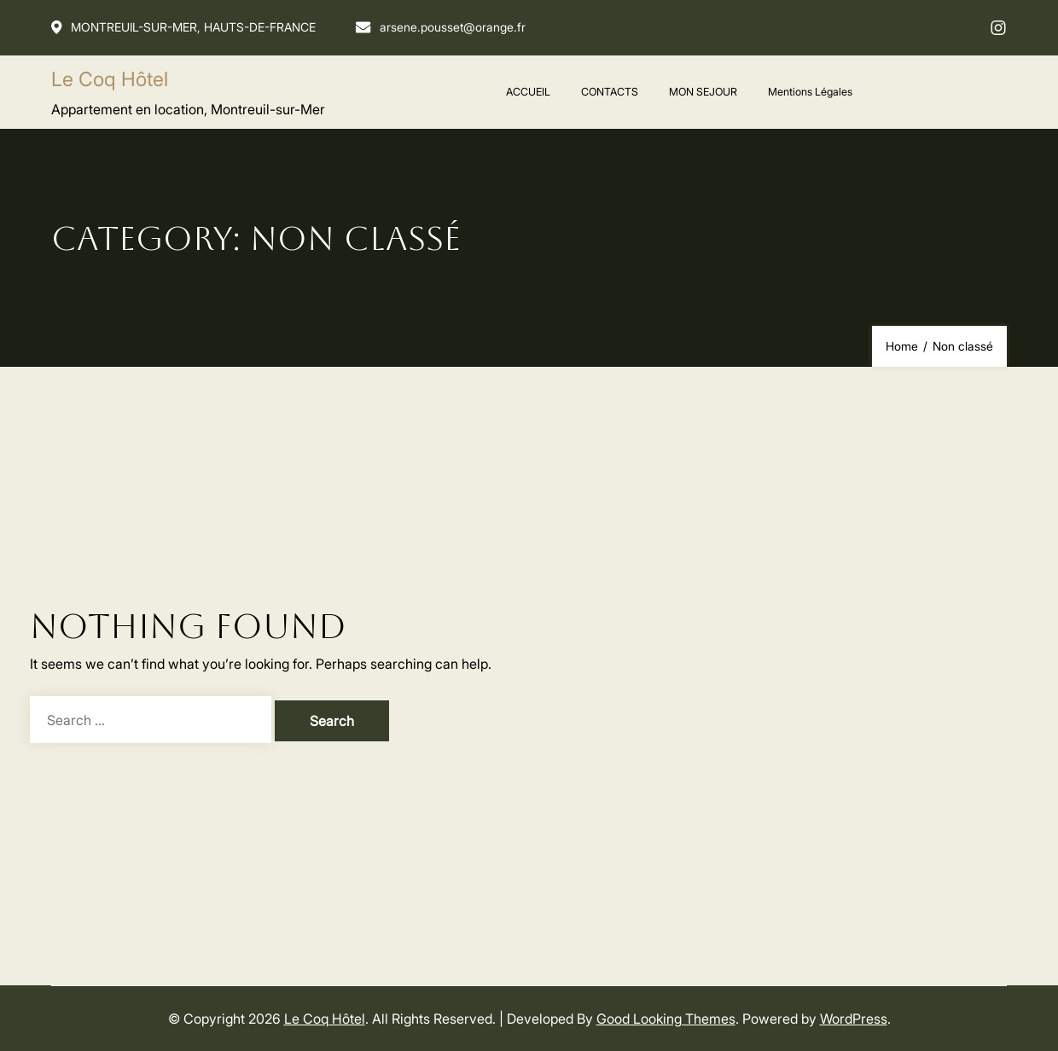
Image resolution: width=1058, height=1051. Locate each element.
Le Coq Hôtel (109, 78)
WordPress (853, 1017)
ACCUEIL (528, 90)
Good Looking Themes (665, 1017)
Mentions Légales (810, 90)
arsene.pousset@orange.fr (443, 27)
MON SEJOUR (703, 90)
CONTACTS (609, 90)
